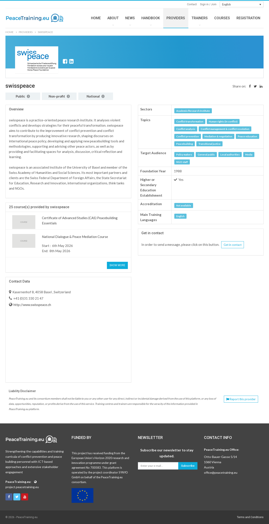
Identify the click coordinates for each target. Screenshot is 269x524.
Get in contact (233, 244)
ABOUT (113, 18)
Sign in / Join (208, 4)
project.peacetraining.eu (22, 487)
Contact (192, 4)
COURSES (222, 18)
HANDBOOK (150, 18)
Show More (117, 265)
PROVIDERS (175, 18)
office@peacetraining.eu (220, 472)
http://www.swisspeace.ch (32, 305)
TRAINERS (200, 18)
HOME (96, 18)
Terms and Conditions (250, 517)
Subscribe (188, 465)
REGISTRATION (248, 18)
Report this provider (241, 399)
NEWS (130, 18)
